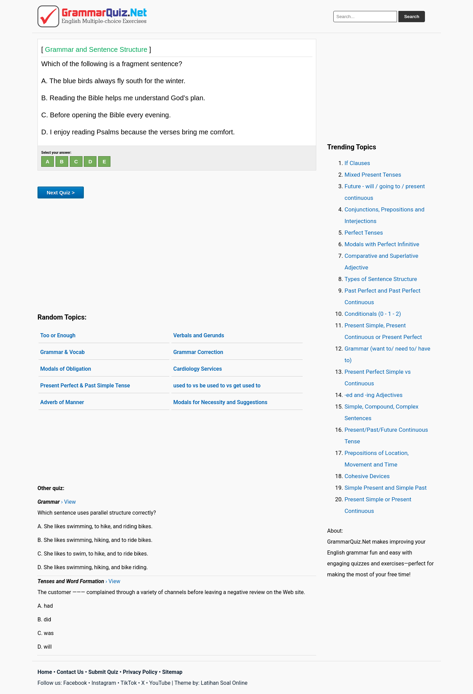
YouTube (159, 683)
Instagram (103, 683)
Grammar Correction (198, 352)
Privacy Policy (140, 672)
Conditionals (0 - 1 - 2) (373, 313)
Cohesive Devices (367, 476)
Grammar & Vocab (62, 352)
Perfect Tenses (364, 232)
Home (44, 672)
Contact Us (70, 672)
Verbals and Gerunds (198, 335)
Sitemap (172, 672)
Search (411, 16)
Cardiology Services (197, 369)
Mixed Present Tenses (373, 174)
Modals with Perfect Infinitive (382, 244)
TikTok (129, 683)
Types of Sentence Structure (381, 279)
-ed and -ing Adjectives (373, 395)
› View (68, 502)
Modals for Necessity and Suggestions (220, 402)
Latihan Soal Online (224, 683)
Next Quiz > (61, 192)
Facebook (75, 683)
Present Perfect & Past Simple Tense (85, 385)
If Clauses (357, 163)
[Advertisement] (177, 254)
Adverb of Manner (62, 402)
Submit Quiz (103, 672)
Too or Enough (57, 335)
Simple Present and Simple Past (386, 487)
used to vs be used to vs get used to (216, 385)
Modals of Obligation (65, 369)
